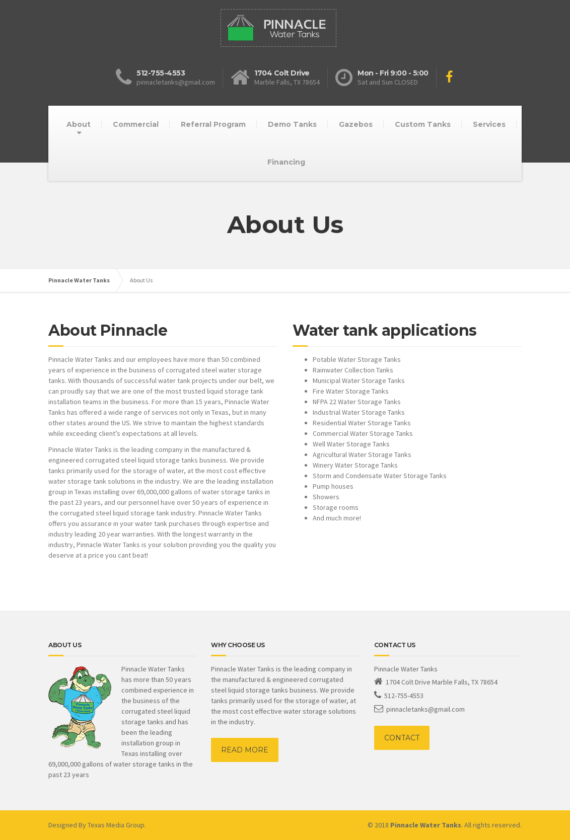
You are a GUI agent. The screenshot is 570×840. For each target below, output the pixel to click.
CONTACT (401, 737)
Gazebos (356, 124)
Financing (286, 162)
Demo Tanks (292, 124)
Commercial (136, 124)
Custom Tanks (423, 124)
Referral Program (213, 124)
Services (489, 124)
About (78, 124)
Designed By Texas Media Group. (97, 824)
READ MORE (244, 749)
